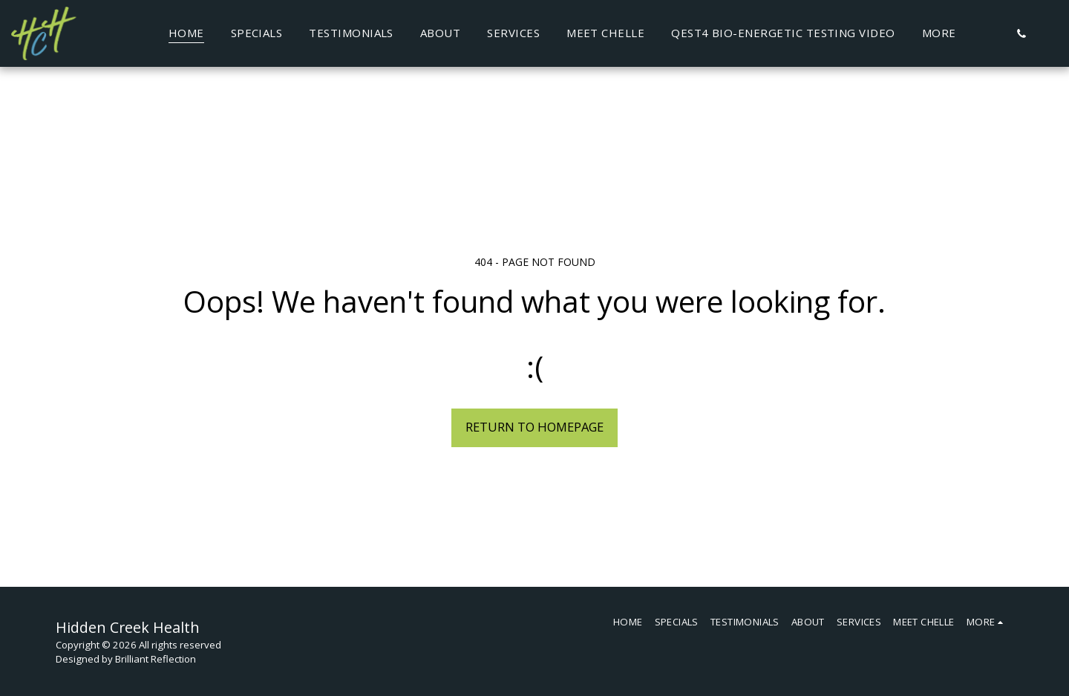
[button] (1021, 33)
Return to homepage (534, 426)
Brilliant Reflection (155, 659)
